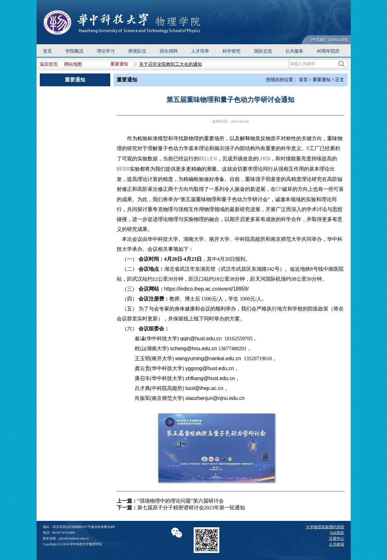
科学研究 (231, 51)
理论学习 (106, 51)
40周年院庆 (328, 51)
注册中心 (336, 538)
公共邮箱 (336, 544)
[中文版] (318, 39)
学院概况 (74, 51)
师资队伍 (137, 51)
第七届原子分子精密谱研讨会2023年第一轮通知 (191, 507)
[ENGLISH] (337, 39)
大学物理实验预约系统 (325, 527)
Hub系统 (337, 532)
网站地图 (73, 64)
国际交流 (263, 51)
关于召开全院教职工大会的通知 (170, 64)
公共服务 (294, 51)
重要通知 (119, 64)
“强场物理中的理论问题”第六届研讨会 (180, 501)
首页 (47, 51)
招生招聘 (169, 51)
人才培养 (200, 51)
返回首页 (49, 64)
